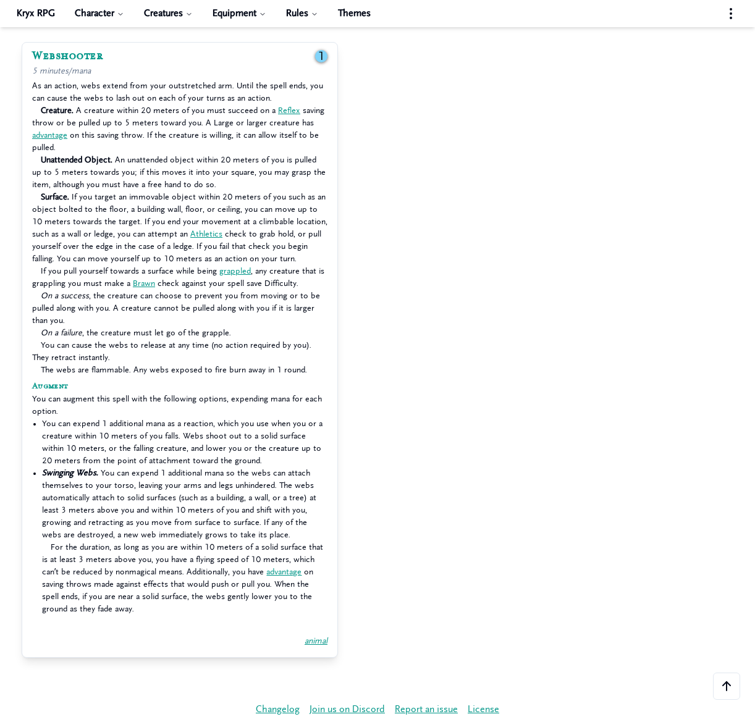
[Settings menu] (731, 13)
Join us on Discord (347, 709)
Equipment (239, 13)
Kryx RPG (36, 13)
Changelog (278, 709)
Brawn (144, 283)
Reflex (289, 110)
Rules (302, 13)
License (483, 709)
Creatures (168, 13)
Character (99, 13)
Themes (354, 13)
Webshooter (67, 56)
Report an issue (426, 709)
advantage (49, 135)
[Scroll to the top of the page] (726, 686)
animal (316, 641)
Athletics (206, 234)
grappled (235, 271)
